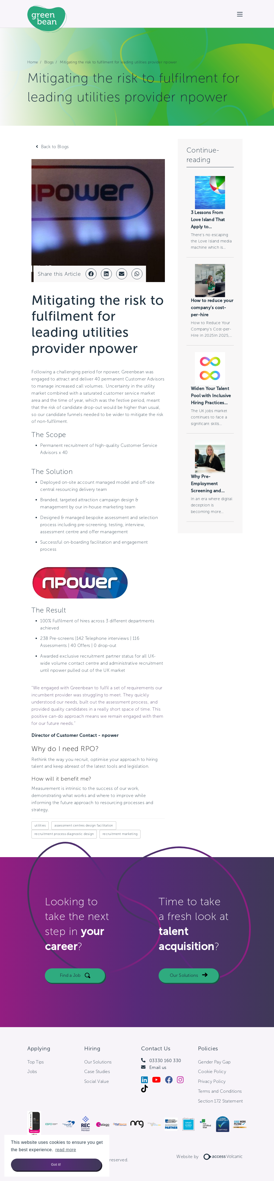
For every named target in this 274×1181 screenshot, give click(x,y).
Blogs (49, 62)
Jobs (32, 1071)
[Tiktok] (146, 1089)
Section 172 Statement (220, 1101)
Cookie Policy (212, 1071)
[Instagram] (182, 1081)
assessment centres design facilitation (83, 825)
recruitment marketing (120, 834)
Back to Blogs (55, 146)
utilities (40, 825)
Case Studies (97, 1071)
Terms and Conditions (220, 1091)
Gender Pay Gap (214, 1062)
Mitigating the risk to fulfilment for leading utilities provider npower (118, 62)
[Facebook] (171, 1081)
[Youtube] (158, 1081)
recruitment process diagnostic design (64, 834)
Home (32, 62)
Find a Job (70, 989)
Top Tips (35, 1062)
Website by (211, 1156)
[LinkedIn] (146, 1081)
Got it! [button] (56, 1164)
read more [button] (65, 1149)
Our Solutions (184, 989)
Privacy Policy (212, 1081)
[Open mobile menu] (240, 14)
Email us (158, 1067)
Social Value (96, 1081)
